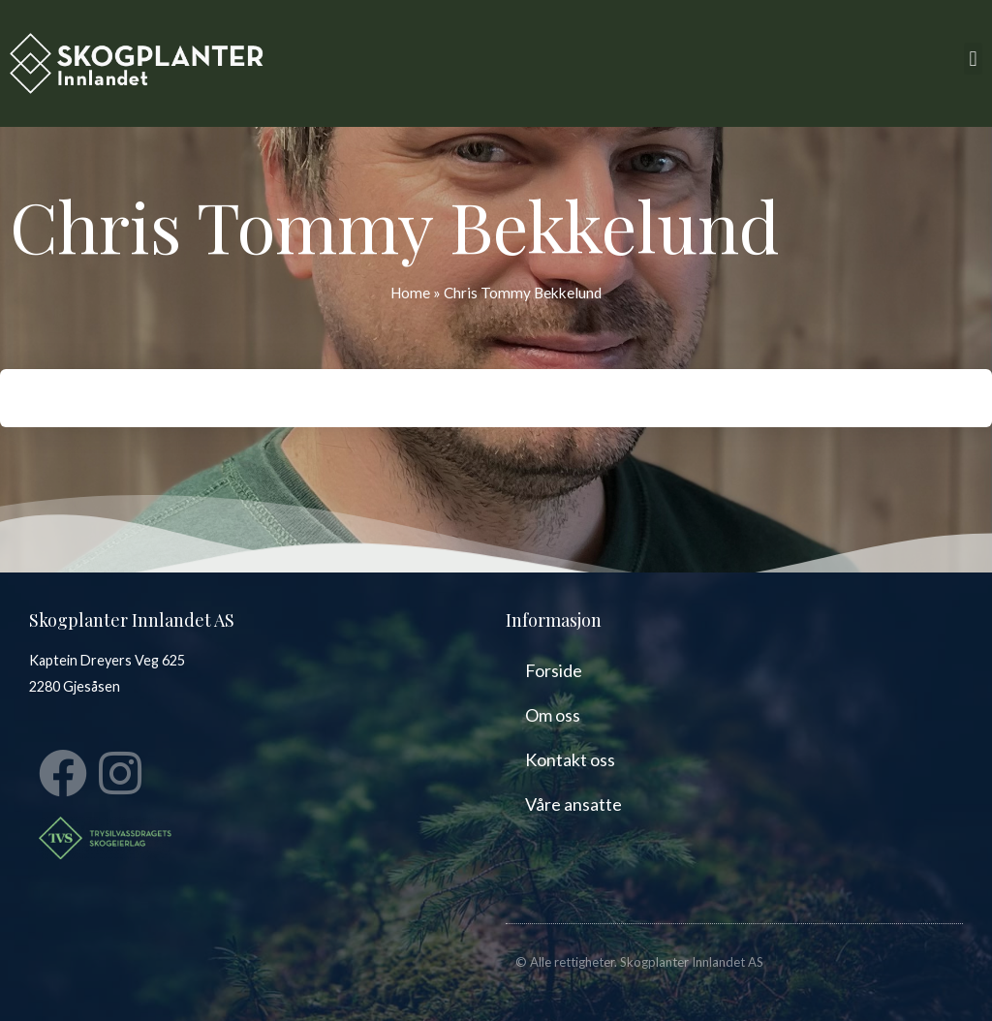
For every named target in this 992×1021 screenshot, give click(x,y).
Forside (553, 670)
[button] (973, 59)
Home (410, 292)
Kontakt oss (570, 759)
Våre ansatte (573, 804)
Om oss (552, 715)
